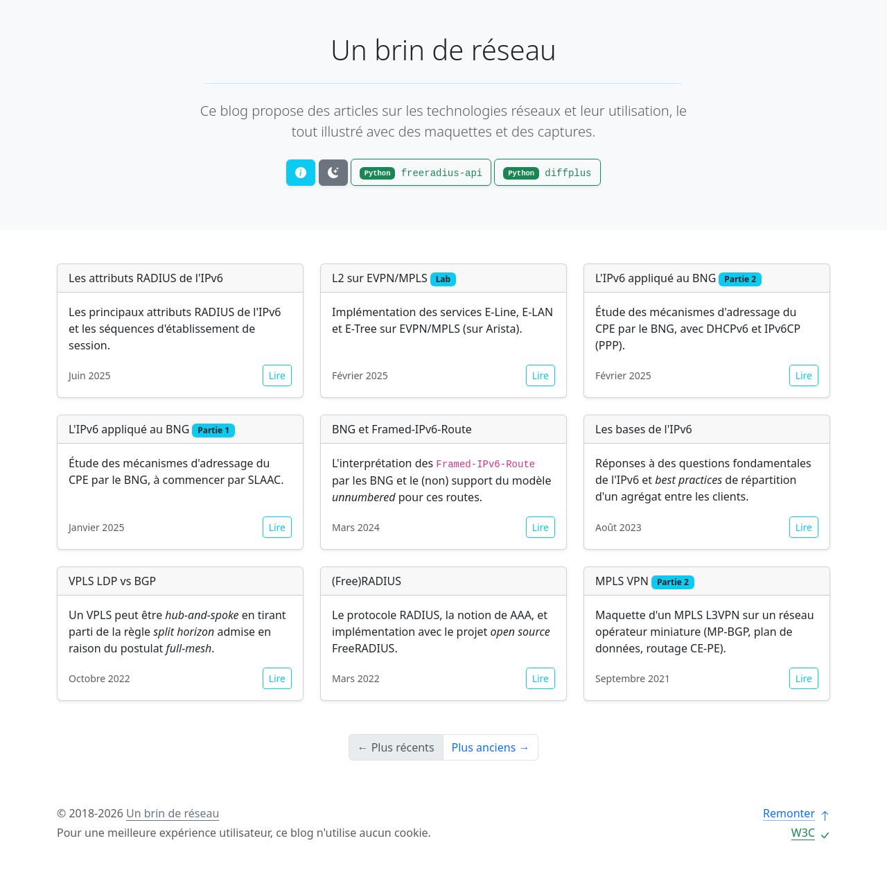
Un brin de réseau (443, 50)
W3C (810, 832)
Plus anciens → (491, 747)
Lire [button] (277, 375)
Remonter (796, 813)
